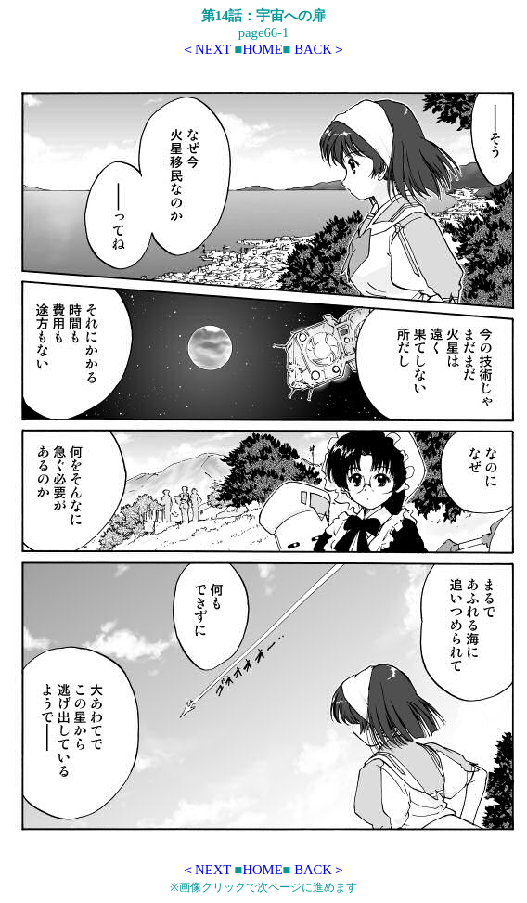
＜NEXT (206, 49)
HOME (262, 49)
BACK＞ (320, 49)
